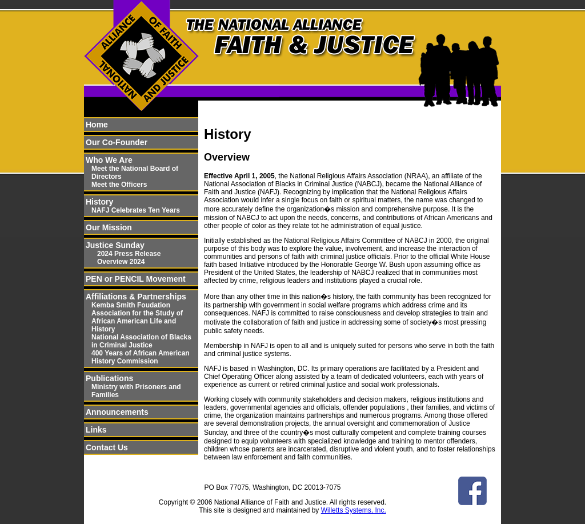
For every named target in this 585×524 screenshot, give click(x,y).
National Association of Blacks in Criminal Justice (141, 341)
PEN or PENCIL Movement (136, 278)
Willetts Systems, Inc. (353, 510)
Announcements (117, 412)
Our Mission (109, 227)
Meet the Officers (119, 185)
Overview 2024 (121, 262)
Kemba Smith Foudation (130, 305)
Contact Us (107, 447)
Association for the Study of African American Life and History (137, 321)
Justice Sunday (115, 245)
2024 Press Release (129, 254)
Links (96, 429)
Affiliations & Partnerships (136, 296)
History (99, 201)
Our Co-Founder (116, 142)
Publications (109, 378)
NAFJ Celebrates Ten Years (135, 210)
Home (97, 124)
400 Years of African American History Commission (140, 357)
